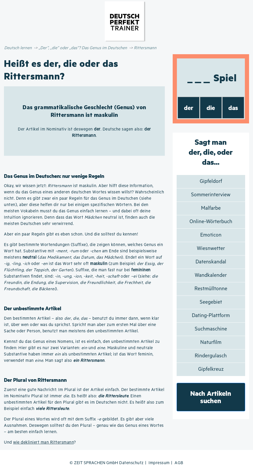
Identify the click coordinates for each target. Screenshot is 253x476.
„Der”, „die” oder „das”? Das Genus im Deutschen (83, 48)
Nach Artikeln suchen (210, 397)
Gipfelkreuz (211, 369)
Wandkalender (211, 275)
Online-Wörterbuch (210, 222)
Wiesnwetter (211, 248)
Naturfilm (211, 342)
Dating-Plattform (211, 316)
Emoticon (211, 235)
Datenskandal (211, 262)
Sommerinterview (210, 195)
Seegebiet (211, 302)
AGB (179, 462)
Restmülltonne (210, 289)
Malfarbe (211, 208)
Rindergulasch (211, 356)
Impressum (159, 462)
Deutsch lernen (18, 48)
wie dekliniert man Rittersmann (43, 442)
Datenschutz (131, 462)
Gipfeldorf (211, 181)
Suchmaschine (211, 329)
